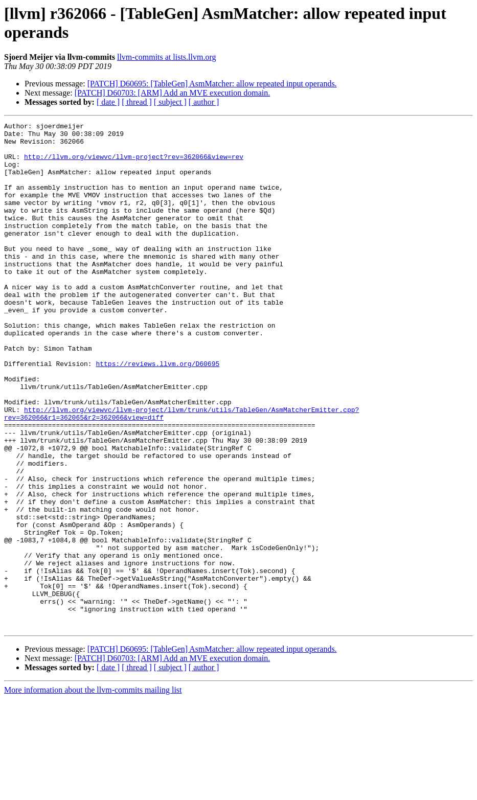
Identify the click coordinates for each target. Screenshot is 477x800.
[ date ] (108, 102)
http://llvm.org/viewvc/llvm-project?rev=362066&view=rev (133, 164)
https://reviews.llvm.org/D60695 (157, 412)
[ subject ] (170, 102)
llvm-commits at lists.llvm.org (166, 57)
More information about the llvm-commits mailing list (93, 791)
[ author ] (204, 102)
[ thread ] (137, 102)
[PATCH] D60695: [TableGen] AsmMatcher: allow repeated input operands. (212, 83)
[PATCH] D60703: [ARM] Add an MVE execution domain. (172, 92)
